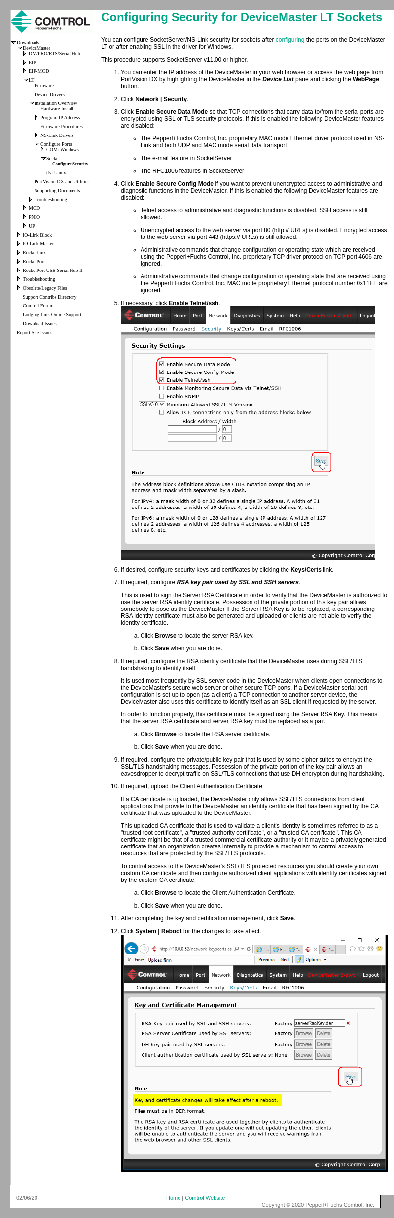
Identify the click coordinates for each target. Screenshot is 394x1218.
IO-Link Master (38, 243)
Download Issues (40, 323)
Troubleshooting (51, 199)
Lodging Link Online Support (52, 314)
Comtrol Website (205, 1198)
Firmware (44, 85)
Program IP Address (60, 117)
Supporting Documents (57, 190)
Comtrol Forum (38, 305)
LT (31, 80)
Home (173, 1198)
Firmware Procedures (61, 126)
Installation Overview (56, 103)
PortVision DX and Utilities (62, 181)
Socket (53, 158)
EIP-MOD (39, 71)
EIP (32, 62)
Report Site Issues (34, 332)
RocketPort (34, 261)
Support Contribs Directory (49, 297)
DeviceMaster (36, 48)
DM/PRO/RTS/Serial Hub (54, 53)
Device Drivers (50, 94)
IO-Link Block (37, 234)
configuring (290, 39)
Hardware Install (56, 108)
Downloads (28, 42)
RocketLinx (34, 252)
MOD (34, 208)
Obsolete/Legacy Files (45, 288)
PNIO (34, 217)
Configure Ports (56, 144)
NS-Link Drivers (57, 135)
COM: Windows (62, 149)
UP (32, 226)
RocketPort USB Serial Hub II (53, 270)
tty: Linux (56, 172)
